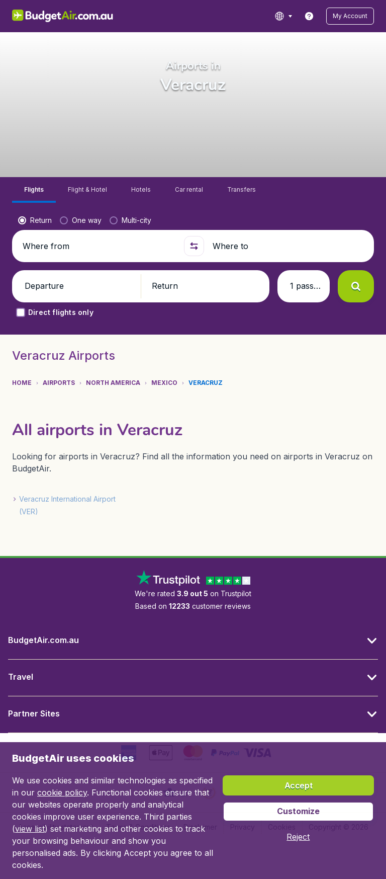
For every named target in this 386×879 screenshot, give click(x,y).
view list (30, 829)
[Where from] (99, 246)
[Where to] (289, 246)
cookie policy (62, 792)
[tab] (34, 190)
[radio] (35, 220)
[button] (350, 16)
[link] (309, 16)
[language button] (283, 16)
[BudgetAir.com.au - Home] (62, 16)
